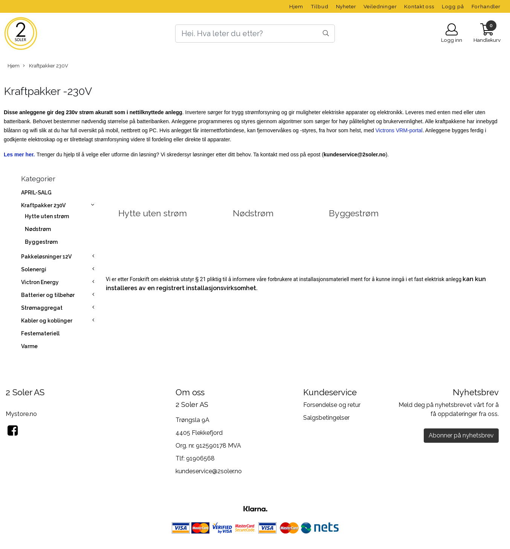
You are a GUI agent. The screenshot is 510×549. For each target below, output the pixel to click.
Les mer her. (19, 154)
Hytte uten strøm (47, 216)
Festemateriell (40, 333)
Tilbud (319, 6)
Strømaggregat (42, 308)
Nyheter (346, 6)
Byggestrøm (41, 242)
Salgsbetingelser (326, 417)
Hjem (296, 6)
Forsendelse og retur (331, 404)
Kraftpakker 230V (45, 66)
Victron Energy (40, 282)
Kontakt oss (419, 6)
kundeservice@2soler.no (209, 471)
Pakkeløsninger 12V (46, 257)
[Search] (255, 33)
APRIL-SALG (36, 193)
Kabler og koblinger (46, 321)
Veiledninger (380, 6)
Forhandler (486, 6)
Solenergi (33, 269)
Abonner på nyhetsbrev (461, 435)
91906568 (200, 458)
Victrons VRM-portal (399, 130)
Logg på (453, 6)
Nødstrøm (38, 229)
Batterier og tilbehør (48, 295)
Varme (29, 346)
